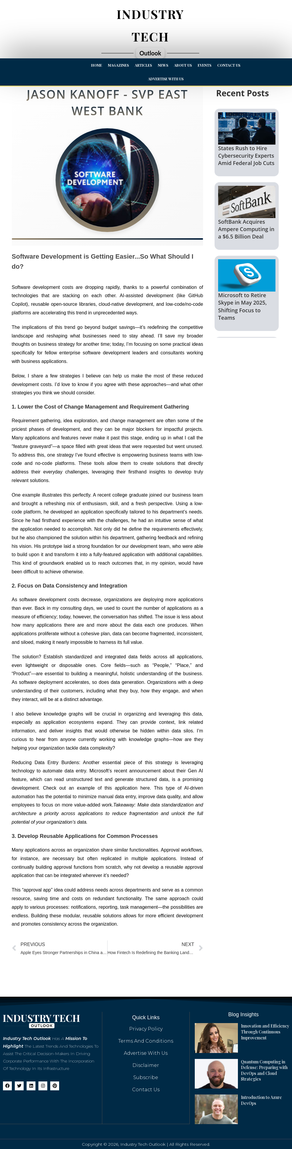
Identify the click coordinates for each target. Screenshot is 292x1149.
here (145, 787)
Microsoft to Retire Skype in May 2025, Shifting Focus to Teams (242, 306)
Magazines (118, 65)
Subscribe (145, 1077)
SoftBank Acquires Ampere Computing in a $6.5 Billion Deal (246, 229)
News (163, 65)
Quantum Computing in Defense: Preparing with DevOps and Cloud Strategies (264, 1070)
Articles (143, 65)
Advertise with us (166, 78)
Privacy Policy (146, 1029)
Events (204, 65)
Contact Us (228, 65)
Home (96, 65)
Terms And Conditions (145, 1041)
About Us (183, 65)
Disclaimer (145, 1065)
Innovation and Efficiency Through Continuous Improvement (265, 1031)
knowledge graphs (63, 713)
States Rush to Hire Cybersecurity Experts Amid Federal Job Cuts (246, 156)
